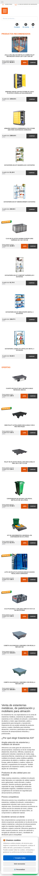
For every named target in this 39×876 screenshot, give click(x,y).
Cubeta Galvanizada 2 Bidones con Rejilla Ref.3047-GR (19, 683)
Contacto (17, 25)
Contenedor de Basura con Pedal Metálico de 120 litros (19, 499)
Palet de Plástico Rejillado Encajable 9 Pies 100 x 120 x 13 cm (19, 462)
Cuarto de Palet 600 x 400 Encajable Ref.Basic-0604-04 (19, 389)
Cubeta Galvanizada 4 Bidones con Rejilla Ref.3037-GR (19, 646)
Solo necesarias (19, 864)
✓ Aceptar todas (19, 858)
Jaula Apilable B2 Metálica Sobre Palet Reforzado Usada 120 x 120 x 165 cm (19, 55)
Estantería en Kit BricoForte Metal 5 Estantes (19, 312)
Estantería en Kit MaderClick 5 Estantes (19, 165)
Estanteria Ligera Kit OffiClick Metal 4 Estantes (19, 349)
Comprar (33, 62)
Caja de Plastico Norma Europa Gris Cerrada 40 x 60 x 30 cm (19, 239)
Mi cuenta (26, 25)
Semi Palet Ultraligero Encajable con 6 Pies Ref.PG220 (19, 425)
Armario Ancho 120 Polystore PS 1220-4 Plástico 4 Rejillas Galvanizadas (19, 92)
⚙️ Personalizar (19, 869)
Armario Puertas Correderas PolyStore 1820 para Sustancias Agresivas (19, 129)
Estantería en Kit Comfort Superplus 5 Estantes (19, 276)
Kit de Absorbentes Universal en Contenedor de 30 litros (19, 536)
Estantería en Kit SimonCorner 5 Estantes (19, 202)
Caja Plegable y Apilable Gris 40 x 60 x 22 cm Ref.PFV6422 (19, 609)
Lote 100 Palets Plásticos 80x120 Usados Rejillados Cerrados (19, 572)
